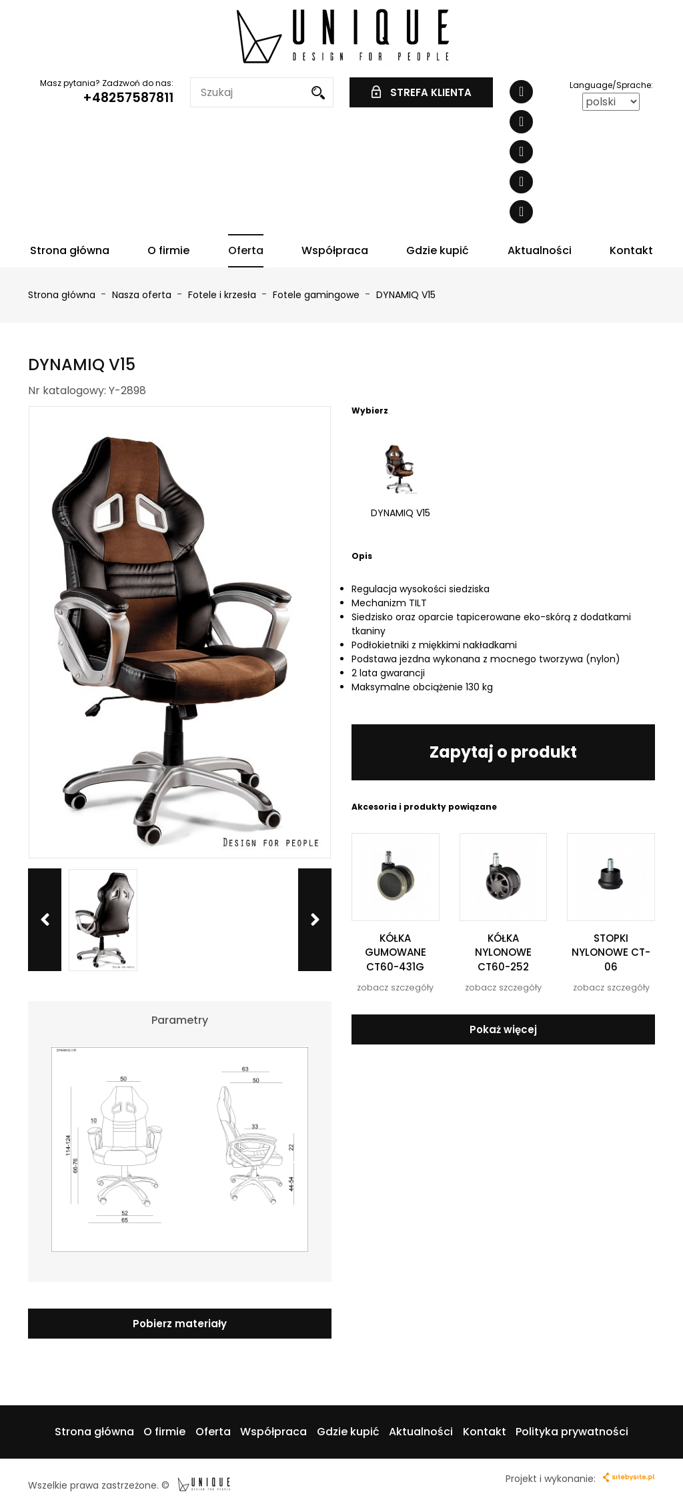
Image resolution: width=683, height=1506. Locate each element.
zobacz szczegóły (395, 987)
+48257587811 (128, 98)
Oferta (245, 250)
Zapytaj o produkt (503, 752)
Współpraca (334, 250)
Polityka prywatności (572, 1431)
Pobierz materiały (180, 1324)
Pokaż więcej (503, 1029)
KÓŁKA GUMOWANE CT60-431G (395, 952)
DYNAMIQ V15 (406, 294)
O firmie (168, 250)
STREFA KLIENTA (422, 92)
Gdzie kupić (437, 250)
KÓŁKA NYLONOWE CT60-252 (503, 952)
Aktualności (540, 250)
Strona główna (69, 250)
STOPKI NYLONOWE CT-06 (611, 952)
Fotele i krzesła (223, 294)
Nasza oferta (143, 294)
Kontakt (631, 250)
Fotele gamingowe (317, 294)
